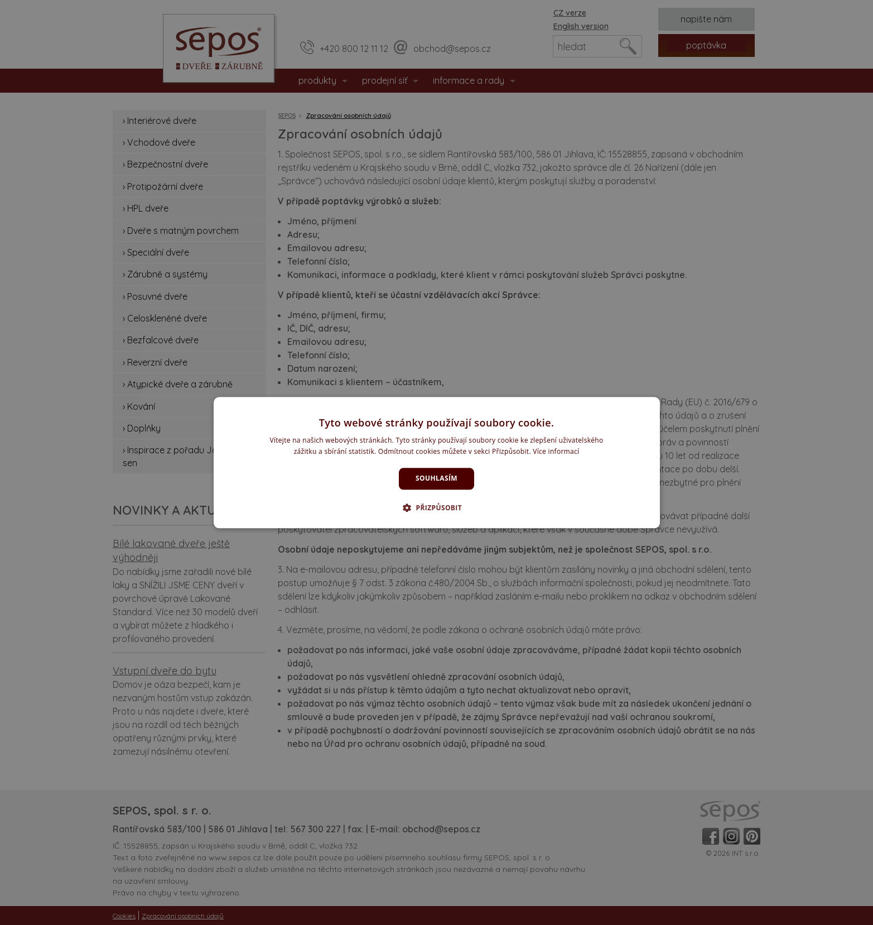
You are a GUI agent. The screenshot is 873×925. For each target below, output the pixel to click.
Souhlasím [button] (436, 478)
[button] (436, 507)
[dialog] (437, 462)
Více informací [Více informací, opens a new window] (556, 451)
